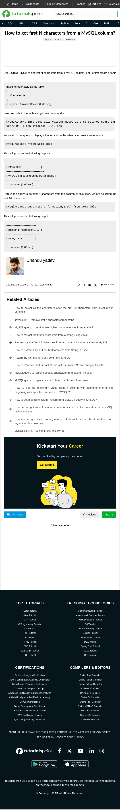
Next (108, 515)
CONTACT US (64, 733)
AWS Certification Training (29, 715)
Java (77, 23)
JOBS (51, 733)
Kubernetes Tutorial (90, 638)
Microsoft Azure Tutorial (90, 620)
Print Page (15, 515)
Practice (78, 3)
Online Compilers (55, 3)
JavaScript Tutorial (30, 651)
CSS (34, 23)
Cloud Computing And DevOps (29, 689)
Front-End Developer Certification (30, 711)
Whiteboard (30, 3)
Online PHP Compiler (90, 702)
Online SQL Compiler (90, 715)
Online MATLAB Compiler (90, 707)
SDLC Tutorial (90, 651)
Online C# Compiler (90, 698)
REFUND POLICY (45, 738)
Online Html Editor (90, 720)
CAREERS (41, 733)
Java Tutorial (30, 616)
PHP (107, 23)
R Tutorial (29, 638)
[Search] (86, 14)
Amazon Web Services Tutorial (90, 616)
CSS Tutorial (30, 647)
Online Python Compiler (90, 680)
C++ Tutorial (30, 620)
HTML (22, 23)
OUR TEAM (28, 733)
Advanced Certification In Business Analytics (29, 693)
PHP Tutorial (30, 633)
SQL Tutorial (30, 655)
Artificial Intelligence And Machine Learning (30, 698)
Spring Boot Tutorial (90, 647)
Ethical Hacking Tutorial (90, 629)
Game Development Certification (29, 707)
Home (12, 3)
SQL (10, 23)
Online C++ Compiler (90, 693)
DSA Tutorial (90, 642)
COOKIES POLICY (66, 738)
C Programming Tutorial (29, 625)
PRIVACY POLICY (101, 733)
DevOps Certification (30, 702)
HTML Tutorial (30, 642)
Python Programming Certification (29, 720)
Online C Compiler (90, 689)
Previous (87, 515)
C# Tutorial (29, 629)
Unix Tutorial (90, 655)
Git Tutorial (90, 625)
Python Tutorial (29, 611)
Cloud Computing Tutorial (90, 611)
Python (65, 23)
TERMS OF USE (81, 733)
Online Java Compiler (90, 676)
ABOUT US (14, 733)
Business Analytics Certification (30, 676)
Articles (94, 3)
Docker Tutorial (90, 633)
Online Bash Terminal (90, 711)
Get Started (47, 464)
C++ (95, 23)
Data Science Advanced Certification (29, 684)
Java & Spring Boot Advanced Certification (29, 680)
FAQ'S (80, 738)
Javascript (49, 23)
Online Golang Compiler (90, 684)
